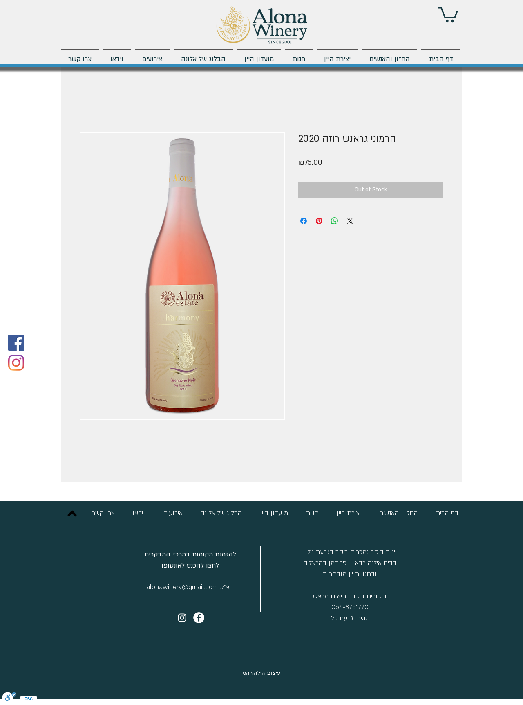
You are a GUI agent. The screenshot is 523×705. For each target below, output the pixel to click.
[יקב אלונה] (198, 617)
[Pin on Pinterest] (319, 221)
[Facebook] (16, 343)
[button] (448, 13)
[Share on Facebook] (303, 221)
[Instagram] (16, 363)
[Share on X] (350, 221)
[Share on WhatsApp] (335, 221)
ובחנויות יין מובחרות (350, 574)
